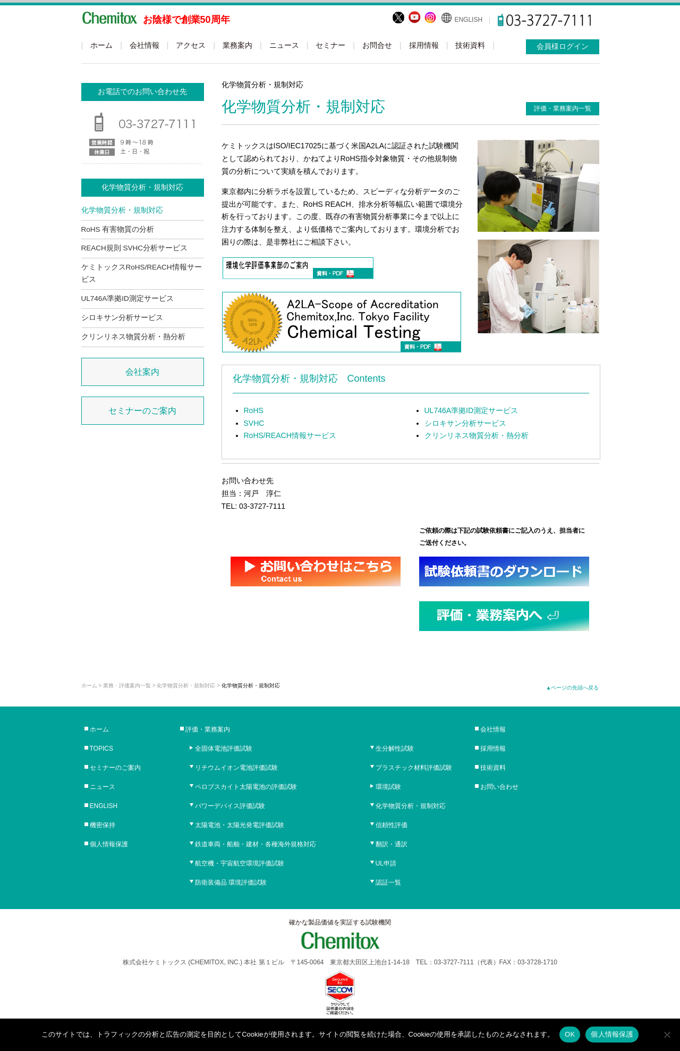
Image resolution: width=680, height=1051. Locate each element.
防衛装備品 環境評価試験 (231, 882)
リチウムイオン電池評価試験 (236, 767)
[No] (666, 1034)
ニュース (284, 45)
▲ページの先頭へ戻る (572, 688)
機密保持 (102, 825)
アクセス (191, 45)
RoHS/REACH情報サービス (290, 435)
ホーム (101, 45)
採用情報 (424, 45)
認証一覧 (388, 882)
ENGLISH (468, 19)
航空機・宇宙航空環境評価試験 (239, 863)
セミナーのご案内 (142, 410)
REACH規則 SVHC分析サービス (134, 248)
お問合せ (377, 45)
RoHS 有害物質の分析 (118, 229)
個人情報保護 (109, 844)
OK (570, 1034)
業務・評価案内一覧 (127, 685)
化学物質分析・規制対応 (122, 210)
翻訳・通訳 (391, 844)
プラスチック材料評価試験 (414, 767)
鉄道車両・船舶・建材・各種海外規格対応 (255, 844)
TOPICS (101, 748)
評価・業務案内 (207, 729)
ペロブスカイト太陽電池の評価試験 (246, 787)
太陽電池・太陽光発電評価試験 (239, 825)
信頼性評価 (391, 825)
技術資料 (470, 45)
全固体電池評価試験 (223, 748)
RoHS (254, 410)
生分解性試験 (395, 748)
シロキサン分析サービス (465, 423)
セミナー (330, 45)
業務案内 (237, 45)
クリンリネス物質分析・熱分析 (476, 435)
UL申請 (386, 863)
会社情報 (144, 45)
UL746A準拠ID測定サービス (471, 410)
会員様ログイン (563, 46)
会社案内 (142, 371)
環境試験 (388, 787)
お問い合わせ (499, 787)
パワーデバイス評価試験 (230, 806)
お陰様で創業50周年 (186, 19)
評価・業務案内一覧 (562, 108)
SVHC (254, 423)
